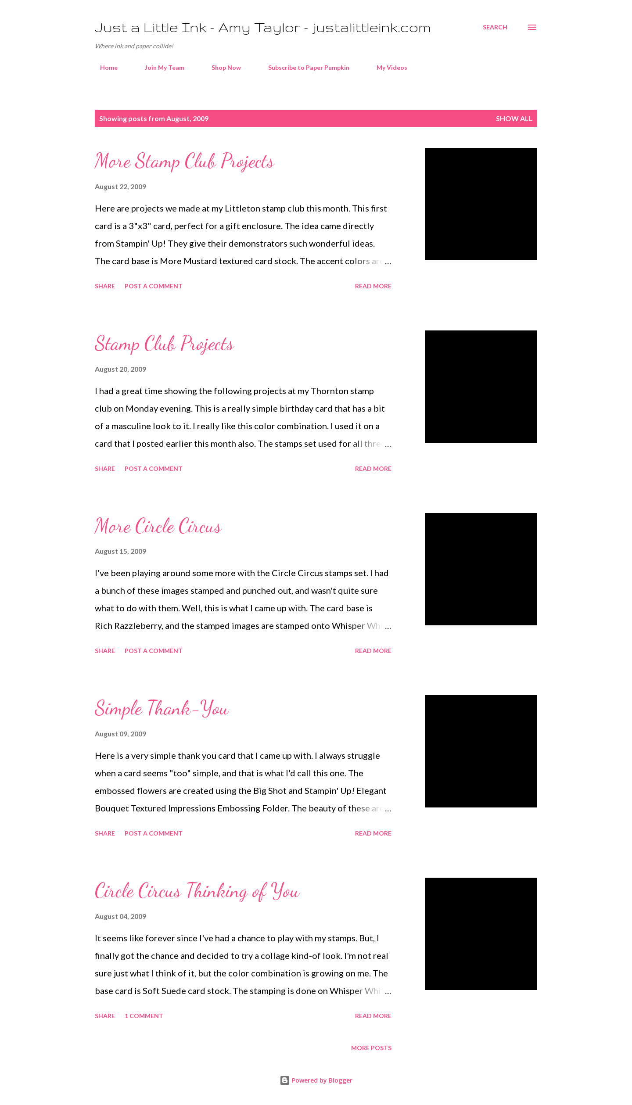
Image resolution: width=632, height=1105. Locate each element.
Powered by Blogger (316, 1080)
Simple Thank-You (162, 707)
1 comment (144, 1015)
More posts (371, 1047)
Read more (373, 286)
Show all (514, 118)
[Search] (495, 27)
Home (103, 67)
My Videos (386, 67)
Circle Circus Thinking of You (197, 890)
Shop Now (221, 67)
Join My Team (159, 67)
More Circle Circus (158, 525)
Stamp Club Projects (164, 343)
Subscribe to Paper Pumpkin (303, 67)
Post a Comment (154, 286)
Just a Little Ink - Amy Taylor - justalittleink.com (263, 27)
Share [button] (105, 286)
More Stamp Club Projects (184, 160)
